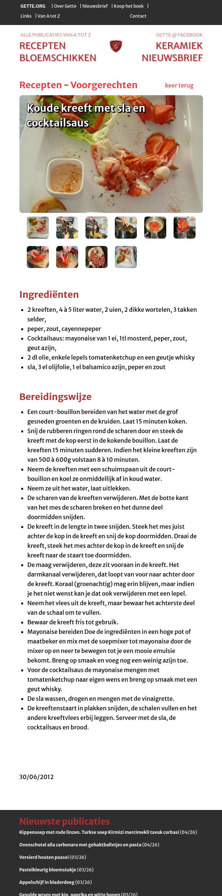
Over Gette (65, 6)
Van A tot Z (48, 16)
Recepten (40, 85)
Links (26, 16)
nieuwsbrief (172, 58)
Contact (138, 16)
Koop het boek (128, 6)
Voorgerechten (104, 85)
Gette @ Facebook (179, 35)
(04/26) (108, 832)
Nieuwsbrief (95, 6)
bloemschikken (58, 58)
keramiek (179, 45)
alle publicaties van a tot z (56, 35)
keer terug (179, 85)
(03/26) (52, 857)
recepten (42, 45)
